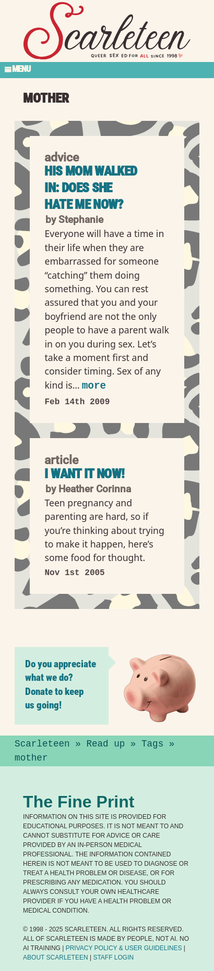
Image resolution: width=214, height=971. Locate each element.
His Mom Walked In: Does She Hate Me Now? (90, 188)
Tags (152, 744)
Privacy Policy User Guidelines (124, 948)
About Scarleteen (55, 957)
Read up (105, 744)
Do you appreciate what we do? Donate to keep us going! (60, 684)
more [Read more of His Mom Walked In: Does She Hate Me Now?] (94, 386)
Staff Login (113, 957)
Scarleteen (42, 744)
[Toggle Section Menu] (107, 70)
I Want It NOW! (84, 473)
